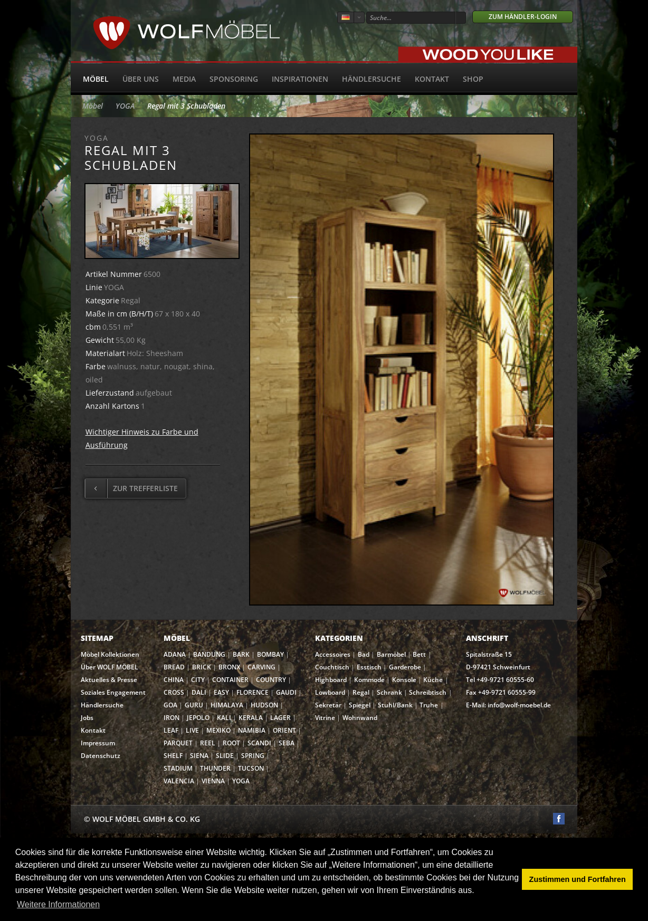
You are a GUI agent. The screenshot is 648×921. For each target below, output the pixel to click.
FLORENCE (252, 692)
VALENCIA (179, 780)
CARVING (261, 667)
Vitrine (325, 717)
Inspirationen (300, 79)
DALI (199, 692)
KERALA (251, 717)
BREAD (174, 667)
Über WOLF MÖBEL (109, 667)
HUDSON (264, 705)
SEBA (286, 742)
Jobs (87, 717)
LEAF (171, 730)
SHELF (173, 755)
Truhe (429, 705)
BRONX (229, 667)
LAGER (280, 717)
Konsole (404, 679)
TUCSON (251, 768)
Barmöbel (391, 654)
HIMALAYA (227, 705)
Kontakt (432, 79)
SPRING (252, 755)
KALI (224, 717)
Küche (433, 679)
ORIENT (284, 730)
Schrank (389, 692)
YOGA (125, 106)
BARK (241, 654)
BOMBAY (270, 654)
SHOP (473, 79)
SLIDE (225, 755)
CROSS (174, 692)
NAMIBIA (251, 730)
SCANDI (259, 742)
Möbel (96, 79)
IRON (171, 717)
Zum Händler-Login (523, 16)
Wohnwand (359, 717)
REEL (207, 742)
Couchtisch (332, 667)
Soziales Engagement (113, 692)
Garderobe (405, 667)
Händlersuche (371, 79)
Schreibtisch (427, 692)
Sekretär (328, 705)
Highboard (331, 679)
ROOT (231, 742)
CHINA (174, 679)
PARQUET (178, 742)
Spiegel (359, 705)
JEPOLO (198, 717)
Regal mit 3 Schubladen (186, 106)
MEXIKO (218, 730)
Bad (363, 654)
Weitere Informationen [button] (58, 904)
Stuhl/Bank (395, 705)
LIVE (192, 730)
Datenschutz (100, 755)
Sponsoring (233, 79)
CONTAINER (230, 679)
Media (184, 79)
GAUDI (286, 692)
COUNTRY (271, 679)
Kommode (369, 679)
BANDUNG (209, 654)
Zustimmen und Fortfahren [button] (577, 879)
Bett (419, 654)
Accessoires (332, 654)
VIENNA (213, 780)
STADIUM (178, 768)
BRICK (201, 667)
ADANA (175, 654)
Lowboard (330, 692)
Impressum (98, 742)
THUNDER (215, 768)
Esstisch (369, 667)
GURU (194, 705)
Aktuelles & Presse (109, 679)
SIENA (199, 755)
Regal (360, 692)
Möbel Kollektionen (110, 654)
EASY (221, 692)
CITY (198, 679)
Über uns (140, 79)
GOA (170, 705)
